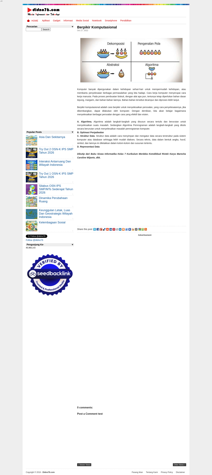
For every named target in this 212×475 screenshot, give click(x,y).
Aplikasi (46, 20)
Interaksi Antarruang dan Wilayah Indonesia (55, 163)
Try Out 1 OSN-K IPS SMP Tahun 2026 (56, 175)
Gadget (56, 20)
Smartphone (111, 20)
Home (34, 20)
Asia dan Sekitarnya (52, 137)
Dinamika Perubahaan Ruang (53, 199)
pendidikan (125, 20)
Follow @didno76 (34, 240)
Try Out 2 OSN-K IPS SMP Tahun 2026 (56, 151)
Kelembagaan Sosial (52, 222)
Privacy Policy (167, 472)
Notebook (97, 20)
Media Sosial (82, 20)
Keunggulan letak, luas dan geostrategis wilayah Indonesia (55, 214)
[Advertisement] (131, 192)
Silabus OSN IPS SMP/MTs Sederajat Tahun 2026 (56, 189)
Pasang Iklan (137, 472)
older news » (179, 465)
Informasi (68, 20)
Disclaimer (180, 472)
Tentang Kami (152, 472)
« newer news (84, 465)
